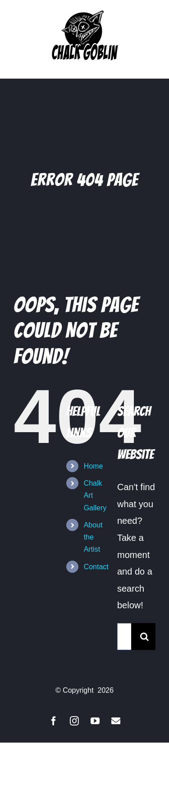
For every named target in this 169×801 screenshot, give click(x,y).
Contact (96, 567)
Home (93, 466)
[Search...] (124, 636)
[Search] (144, 636)
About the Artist (93, 537)
